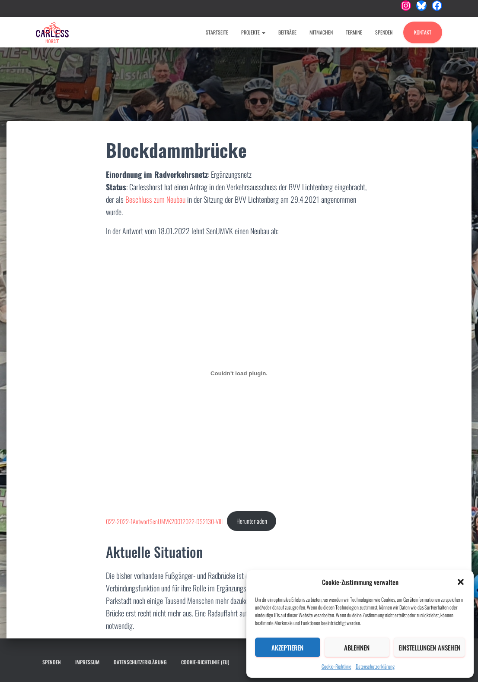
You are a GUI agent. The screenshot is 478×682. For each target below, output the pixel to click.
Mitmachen (321, 32)
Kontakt (422, 32)
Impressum (87, 662)
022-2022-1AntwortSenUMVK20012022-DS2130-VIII (164, 520)
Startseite (217, 32)
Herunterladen (251, 520)
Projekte (253, 32)
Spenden (383, 32)
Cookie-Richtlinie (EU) (205, 662)
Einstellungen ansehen (429, 647)
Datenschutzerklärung (375, 666)
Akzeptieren (287, 647)
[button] (460, 582)
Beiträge (287, 32)
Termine (354, 32)
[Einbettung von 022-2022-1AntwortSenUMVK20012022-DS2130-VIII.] (239, 373)
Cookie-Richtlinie (336, 666)
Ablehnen (357, 647)
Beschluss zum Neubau (155, 199)
